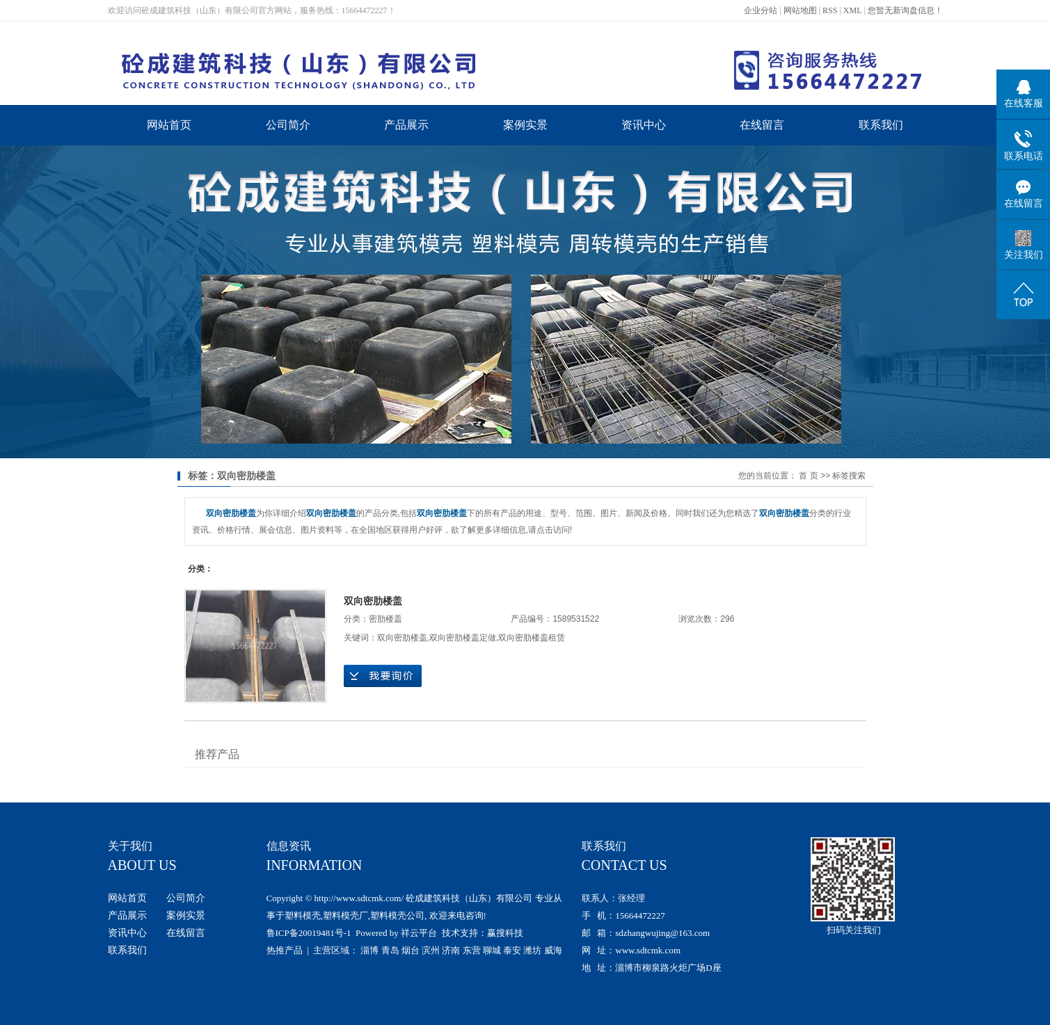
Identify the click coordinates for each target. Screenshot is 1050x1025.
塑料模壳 (303, 915)
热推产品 (285, 950)
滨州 (431, 950)
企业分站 (760, 10)
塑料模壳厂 (345, 915)
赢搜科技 (505, 933)
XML (852, 10)
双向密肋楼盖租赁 (531, 638)
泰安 (512, 950)
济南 (451, 950)
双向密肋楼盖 (373, 600)
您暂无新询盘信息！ (905, 10)
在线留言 (762, 125)
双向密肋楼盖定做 (462, 638)
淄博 (369, 950)
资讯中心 (643, 125)
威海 (553, 950)
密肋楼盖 (385, 619)
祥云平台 (419, 933)
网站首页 (169, 125)
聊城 (492, 950)
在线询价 (383, 676)
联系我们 (881, 125)
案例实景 (525, 125)
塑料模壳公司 (397, 915)
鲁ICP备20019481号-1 (309, 933)
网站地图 (800, 10)
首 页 (808, 476)
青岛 (390, 950)
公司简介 (288, 125)
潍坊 (532, 950)
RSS (829, 10)
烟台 (410, 950)
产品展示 (406, 125)
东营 (472, 950)
